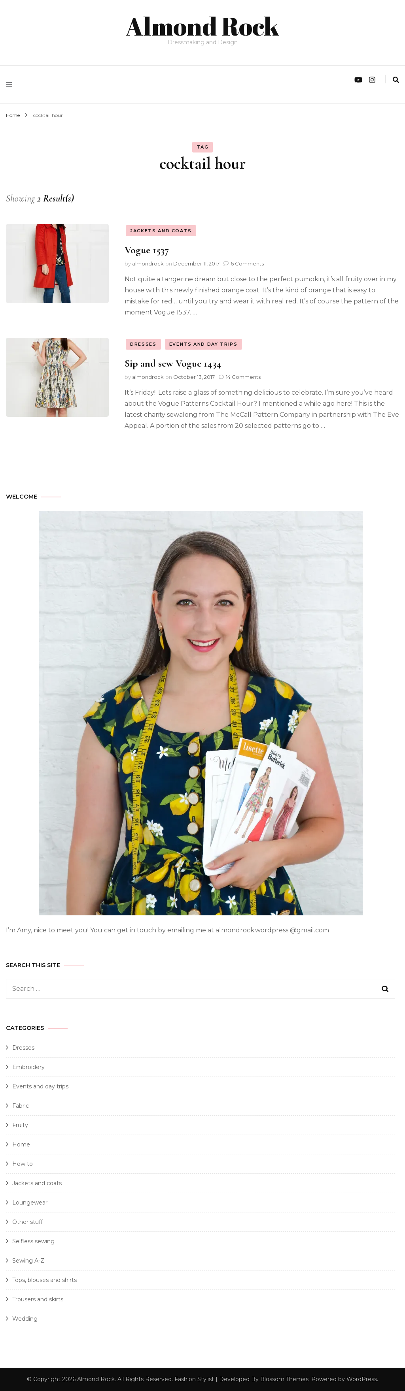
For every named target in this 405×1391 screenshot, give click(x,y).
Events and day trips (203, 343)
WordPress (361, 1378)
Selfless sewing (33, 1240)
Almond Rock (202, 25)
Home (21, 1144)
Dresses (143, 343)
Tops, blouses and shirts (44, 1279)
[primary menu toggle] (11, 84)
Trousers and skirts (37, 1299)
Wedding (25, 1318)
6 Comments (247, 263)
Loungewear (29, 1202)
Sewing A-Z (28, 1260)
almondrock (148, 263)
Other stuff (27, 1221)
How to (22, 1163)
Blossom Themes (284, 1378)
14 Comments (243, 376)
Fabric (20, 1105)
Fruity (20, 1124)
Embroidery (28, 1066)
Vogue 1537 (147, 249)
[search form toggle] (396, 79)
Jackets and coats (161, 230)
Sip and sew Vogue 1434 (173, 363)
